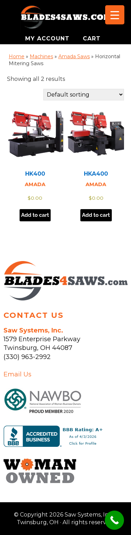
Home (16, 56)
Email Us (17, 374)
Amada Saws (74, 56)
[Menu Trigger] (114, 14)
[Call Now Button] (114, 520)
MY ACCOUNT (48, 38)
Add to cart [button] (35, 215)
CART (92, 38)
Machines (41, 56)
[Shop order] (83, 94)
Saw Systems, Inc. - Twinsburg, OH (65, 19)
